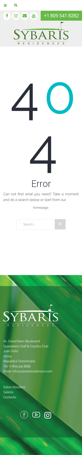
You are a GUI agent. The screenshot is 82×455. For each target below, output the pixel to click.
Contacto (9, 397)
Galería (8, 392)
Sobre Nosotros (14, 387)
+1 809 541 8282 (61, 15)
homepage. (41, 207)
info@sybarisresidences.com (32, 371)
